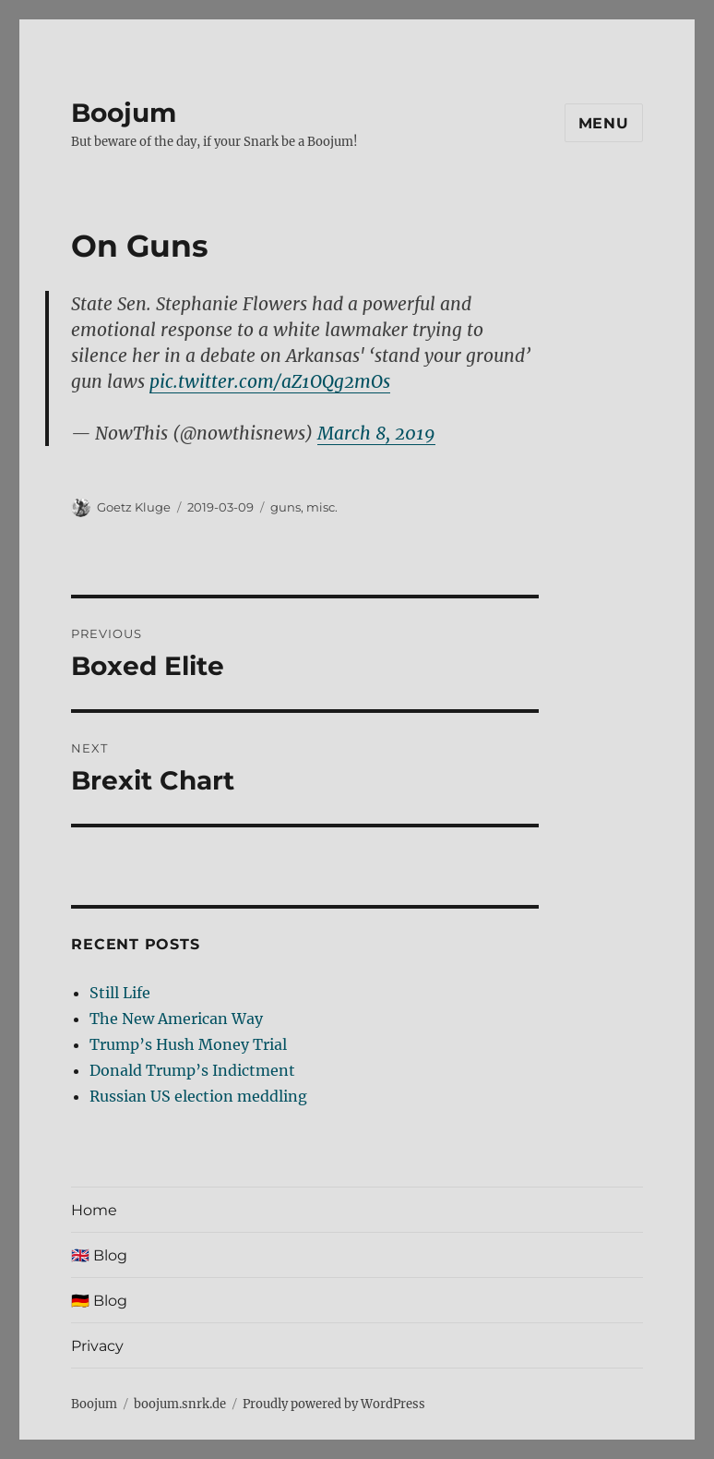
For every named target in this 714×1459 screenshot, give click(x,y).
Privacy (97, 1346)
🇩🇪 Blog (99, 1300)
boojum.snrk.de (180, 1404)
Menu (603, 123)
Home (94, 1210)
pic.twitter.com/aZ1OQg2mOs (269, 381)
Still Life (119, 992)
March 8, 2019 (376, 433)
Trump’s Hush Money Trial (188, 1044)
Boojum (123, 112)
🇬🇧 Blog (99, 1255)
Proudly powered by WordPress (334, 1404)
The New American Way (176, 1018)
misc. (322, 507)
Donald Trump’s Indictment (192, 1070)
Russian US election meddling (198, 1096)
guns (285, 507)
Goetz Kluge (134, 507)
